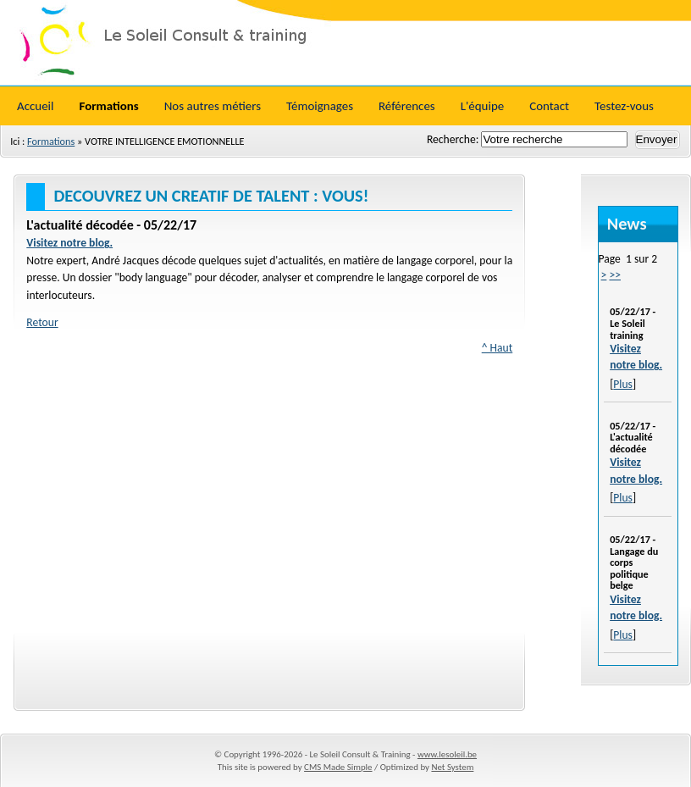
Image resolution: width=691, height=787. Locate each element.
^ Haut (497, 348)
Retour (42, 322)
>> (615, 275)
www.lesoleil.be (447, 754)
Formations (51, 141)
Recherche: (454, 139)
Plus (623, 384)
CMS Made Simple (338, 767)
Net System (452, 767)
